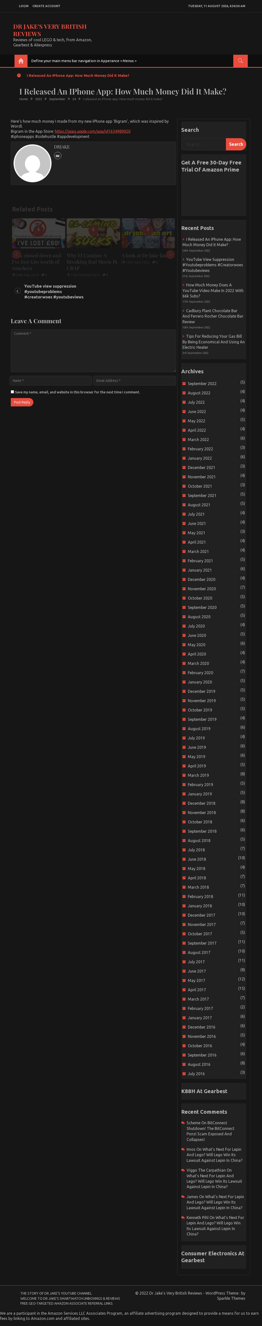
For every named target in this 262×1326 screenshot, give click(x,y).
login (23, 6)
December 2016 (201, 1027)
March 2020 (198, 663)
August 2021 (199, 505)
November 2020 (202, 589)
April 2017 (197, 990)
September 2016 (202, 1055)
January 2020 (200, 682)
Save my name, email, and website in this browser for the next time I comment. (77, 392)
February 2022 (200, 449)
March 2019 (198, 775)
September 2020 (202, 607)
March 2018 (198, 887)
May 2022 (196, 421)
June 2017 (197, 971)
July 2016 (196, 1074)
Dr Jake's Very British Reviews (50, 30)
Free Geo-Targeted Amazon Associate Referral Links (66, 1303)
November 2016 (202, 1036)
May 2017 (196, 980)
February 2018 (200, 896)
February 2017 (200, 1008)
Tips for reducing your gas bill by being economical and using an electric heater (213, 341)
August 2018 (199, 840)
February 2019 (200, 784)
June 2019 (197, 747)
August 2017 (199, 952)
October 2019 (200, 710)
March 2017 (198, 999)
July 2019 (196, 738)
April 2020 (197, 654)
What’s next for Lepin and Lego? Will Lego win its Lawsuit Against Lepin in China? (214, 1155)
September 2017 (202, 943)
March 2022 (198, 439)
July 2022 (196, 402)
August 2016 (199, 1064)
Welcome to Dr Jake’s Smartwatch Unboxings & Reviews (70, 1298)
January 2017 (200, 1018)
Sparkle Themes (231, 1298)
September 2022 (202, 383)
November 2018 (202, 812)
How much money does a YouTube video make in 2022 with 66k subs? (213, 290)
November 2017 (202, 924)
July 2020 (196, 626)
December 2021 (201, 467)
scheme (193, 1123)
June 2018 (197, 859)
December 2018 (201, 803)
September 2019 (202, 719)
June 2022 (197, 411)
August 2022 (199, 393)
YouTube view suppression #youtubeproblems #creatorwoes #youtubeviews (53, 291)
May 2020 (196, 645)
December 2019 (201, 691)
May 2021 (196, 533)
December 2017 (201, 915)
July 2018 (196, 850)
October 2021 (200, 486)
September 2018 (202, 831)
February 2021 (200, 561)
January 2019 (200, 794)
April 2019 (197, 766)
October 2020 (200, 598)
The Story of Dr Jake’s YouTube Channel (56, 1293)
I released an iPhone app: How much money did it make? (78, 75)
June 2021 (197, 523)
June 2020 (197, 635)
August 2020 (199, 617)
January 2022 (200, 458)
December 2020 (201, 579)
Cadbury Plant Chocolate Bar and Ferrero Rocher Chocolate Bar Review (212, 316)
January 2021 (200, 570)
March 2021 (198, 551)
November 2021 (202, 477)
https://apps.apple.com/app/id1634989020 (92, 131)
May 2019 (196, 756)
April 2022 (197, 430)
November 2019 (202, 700)
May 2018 (196, 868)
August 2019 (199, 728)
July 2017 (196, 962)
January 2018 (200, 906)
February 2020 (200, 672)
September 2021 (202, 495)
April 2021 (197, 542)
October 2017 (200, 934)
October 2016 (200, 1046)
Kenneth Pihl (197, 1217)
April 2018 (197, 878)
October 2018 (200, 822)
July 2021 (196, 514)
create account (46, 6)
